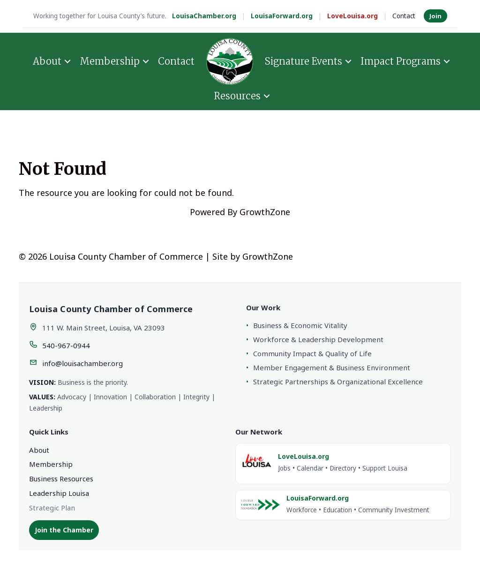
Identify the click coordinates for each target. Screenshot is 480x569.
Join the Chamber (64, 529)
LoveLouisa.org (352, 16)
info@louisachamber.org (82, 363)
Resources (237, 96)
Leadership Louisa (59, 493)
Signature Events (303, 61)
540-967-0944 (66, 345)
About (47, 61)
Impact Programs (400, 61)
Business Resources (61, 478)
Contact (403, 16)
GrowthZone (265, 211)
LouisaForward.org (282, 16)
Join (435, 16)
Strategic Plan (52, 507)
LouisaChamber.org (204, 16)
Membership (110, 61)
